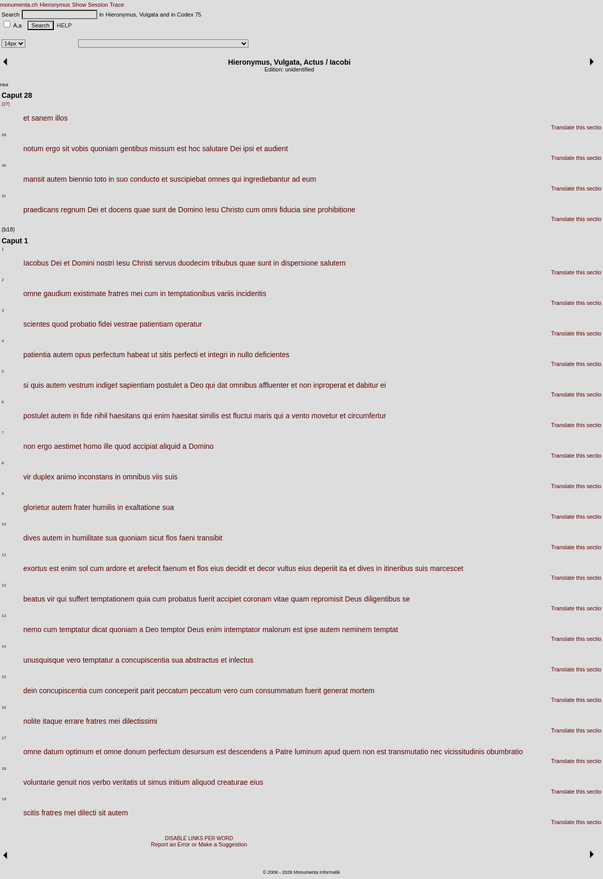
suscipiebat (188, 179)
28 (4, 135)
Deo (196, 385)
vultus (286, 568)
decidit (236, 568)
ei (383, 385)
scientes (36, 324)
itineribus (398, 568)
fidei (105, 324)
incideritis (251, 293)
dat (222, 385)
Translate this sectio (576, 127)
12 (4, 585)
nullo (245, 354)
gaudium (57, 293)
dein (30, 690)
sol (83, 568)
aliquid (169, 446)
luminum (308, 752)
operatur (188, 324)
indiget (106, 385)
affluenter (274, 385)
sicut (156, 538)
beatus (34, 599)
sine (309, 210)
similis (209, 416)
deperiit (325, 568)
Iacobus (36, 263)
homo (92, 446)
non (305, 385)
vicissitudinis (464, 752)
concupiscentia (146, 660)
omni (269, 210)
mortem (362, 690)
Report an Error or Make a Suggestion (199, 844)
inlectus (241, 660)
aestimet (67, 446)
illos (61, 118)
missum (162, 148)
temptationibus (191, 293)
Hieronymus (55, 5)
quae (142, 210)
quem (351, 752)
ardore (116, 568)
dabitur (367, 385)
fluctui (242, 416)
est (182, 148)
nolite (31, 721)
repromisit (327, 599)
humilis (104, 507)
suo (122, 179)
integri (218, 354)
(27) (6, 104)
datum (53, 752)
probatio (83, 324)
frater (82, 507)
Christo (232, 210)
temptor (172, 629)
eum (309, 179)
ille (108, 446)
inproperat (329, 385)
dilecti (87, 813)
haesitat (184, 416)
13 (4, 615)
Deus (353, 599)
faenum (175, 568)
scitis (31, 813)
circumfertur (367, 416)
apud (332, 752)
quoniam (105, 148)
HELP (63, 25)
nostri (105, 263)
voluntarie (39, 782)
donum (135, 752)
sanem (42, 118)
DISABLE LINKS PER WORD (199, 838)
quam (300, 599)
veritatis (124, 782)
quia (143, 599)
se (406, 599)
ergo (53, 148)
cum (252, 210)
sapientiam (137, 385)
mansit (34, 179)
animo (66, 477)
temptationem (113, 599)
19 (4, 799)
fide (87, 416)
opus (83, 354)
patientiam (156, 324)
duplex (43, 477)
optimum (80, 752)
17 (4, 738)
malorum (276, 629)
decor (266, 568)
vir (27, 477)
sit (65, 148)
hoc (194, 148)
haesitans (124, 416)
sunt (159, 210)
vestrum (81, 385)
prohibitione (336, 210)
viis (157, 477)
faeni (187, 538)
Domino (190, 210)
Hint (4, 84)
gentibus (134, 148)
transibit (210, 538)
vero (73, 660)
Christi (142, 263)
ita (343, 568)
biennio (80, 179)
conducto (144, 179)
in (111, 179)
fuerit (206, 599)
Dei (235, 148)
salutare (215, 148)
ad (296, 179)
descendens (248, 752)
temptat (386, 629)
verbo (101, 782)
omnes (219, 179)
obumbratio (505, 752)
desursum (198, 752)
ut (154, 354)
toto (100, 179)
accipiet (229, 599)
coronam (257, 599)
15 (4, 677)
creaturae (232, 782)
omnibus (243, 385)
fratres (118, 293)
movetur (325, 416)
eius (217, 568)
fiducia (290, 210)
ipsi (248, 148)
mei (136, 293)
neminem (357, 629)
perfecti (186, 354)
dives (31, 538)
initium (179, 782)
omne (32, 293)
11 (4, 554)
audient (276, 148)
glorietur (36, 507)
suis (171, 477)
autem (57, 179)
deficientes (272, 354)
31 (4, 196)
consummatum (279, 690)
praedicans (41, 210)
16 (4, 707)
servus (165, 263)
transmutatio (409, 752)
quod (60, 324)
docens (120, 210)
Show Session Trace (98, 5)
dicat (100, 629)
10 (4, 524)
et (26, 118)
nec (437, 752)
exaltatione (142, 507)
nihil (100, 416)
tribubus (225, 263)
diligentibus (382, 599)
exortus (35, 568)
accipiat (145, 446)
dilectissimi (139, 721)
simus (157, 782)
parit (147, 690)
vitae (281, 599)
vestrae (126, 324)
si (25, 385)
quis (37, 385)
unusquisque (43, 660)
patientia (37, 354)
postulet (169, 385)
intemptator (242, 629)
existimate (89, 293)
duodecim (194, 263)
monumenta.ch (19, 5)
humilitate (88, 538)
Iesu (211, 210)
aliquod (203, 782)
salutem (333, 263)
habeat (138, 354)
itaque (52, 721)
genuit (67, 782)
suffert (79, 599)
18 (4, 768)
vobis (80, 148)
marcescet (447, 568)
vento (300, 416)
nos (85, 782)
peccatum (172, 690)
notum (33, 148)
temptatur (74, 629)
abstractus (202, 660)
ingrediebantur (266, 179)
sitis (165, 354)
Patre (283, 752)
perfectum (109, 354)
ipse (311, 629)
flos (172, 538)
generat (335, 690)
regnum (73, 210)
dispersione (299, 263)
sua (168, 507)
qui (237, 179)
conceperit (122, 690)
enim (162, 416)
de (172, 210)
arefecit (148, 568)
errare (74, 721)
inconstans (95, 477)
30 (4, 165)
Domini (83, 263)
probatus (182, 599)
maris (263, 416)
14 (4, 646)
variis (225, 293)
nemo (32, 629)
